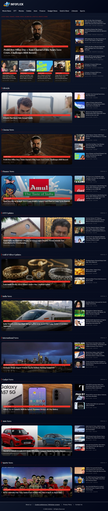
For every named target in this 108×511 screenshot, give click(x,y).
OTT (14, 11)
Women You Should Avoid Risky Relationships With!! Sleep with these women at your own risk (96, 113)
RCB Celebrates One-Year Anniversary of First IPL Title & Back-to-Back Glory (95, 39)
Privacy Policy (67, 505)
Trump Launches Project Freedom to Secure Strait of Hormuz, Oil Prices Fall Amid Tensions (96, 363)
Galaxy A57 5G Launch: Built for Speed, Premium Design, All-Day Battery (95, 56)
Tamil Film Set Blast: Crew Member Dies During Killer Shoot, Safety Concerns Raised (26, 78)
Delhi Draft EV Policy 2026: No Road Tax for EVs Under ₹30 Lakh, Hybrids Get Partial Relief (95, 428)
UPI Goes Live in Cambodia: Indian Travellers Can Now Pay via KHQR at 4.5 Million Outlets (95, 178)
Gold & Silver (64, 11)
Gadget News (52, 11)
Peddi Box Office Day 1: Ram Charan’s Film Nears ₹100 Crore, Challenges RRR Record (32, 51)
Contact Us (78, 505)
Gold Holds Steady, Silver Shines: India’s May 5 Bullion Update (26, 284)
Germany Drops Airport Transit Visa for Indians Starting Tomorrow (29, 367)
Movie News (6, 11)
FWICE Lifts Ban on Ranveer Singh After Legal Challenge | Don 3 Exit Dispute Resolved (95, 48)
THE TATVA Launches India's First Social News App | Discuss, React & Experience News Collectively (95, 386)
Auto (35, 11)
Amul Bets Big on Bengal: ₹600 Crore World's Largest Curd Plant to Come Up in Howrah (36, 201)
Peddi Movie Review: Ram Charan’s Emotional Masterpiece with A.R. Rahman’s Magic (96, 31)
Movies (21, 11)
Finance (42, 11)
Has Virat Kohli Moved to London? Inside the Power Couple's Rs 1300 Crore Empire (95, 488)
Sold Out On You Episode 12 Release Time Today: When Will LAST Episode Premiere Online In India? (96, 238)
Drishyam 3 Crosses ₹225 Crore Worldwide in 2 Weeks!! (93, 65)
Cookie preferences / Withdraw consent (47, 505)
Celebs (28, 11)
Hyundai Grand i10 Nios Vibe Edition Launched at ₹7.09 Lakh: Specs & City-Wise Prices (95, 446)
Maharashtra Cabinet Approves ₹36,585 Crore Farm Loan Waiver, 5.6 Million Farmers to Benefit (96, 312)
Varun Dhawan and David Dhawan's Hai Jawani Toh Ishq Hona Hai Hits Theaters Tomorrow (45, 78)
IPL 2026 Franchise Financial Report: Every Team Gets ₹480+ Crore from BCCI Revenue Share (95, 478)
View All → (103, 88)
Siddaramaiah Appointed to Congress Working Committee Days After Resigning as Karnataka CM (96, 321)
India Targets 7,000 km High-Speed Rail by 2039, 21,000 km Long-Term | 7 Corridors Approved (35, 325)
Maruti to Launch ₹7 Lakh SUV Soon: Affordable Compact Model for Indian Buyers (34, 451)
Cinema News (7, 46)
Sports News (100, 42)
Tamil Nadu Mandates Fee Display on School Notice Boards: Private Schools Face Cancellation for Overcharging (33, 241)
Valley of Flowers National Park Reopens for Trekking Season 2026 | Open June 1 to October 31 (95, 104)
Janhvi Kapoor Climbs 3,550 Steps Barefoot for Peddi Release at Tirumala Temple (9, 78)
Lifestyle (75, 11)
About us (28, 505)
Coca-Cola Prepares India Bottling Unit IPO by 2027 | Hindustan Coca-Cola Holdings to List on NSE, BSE (96, 187)
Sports (82, 11)
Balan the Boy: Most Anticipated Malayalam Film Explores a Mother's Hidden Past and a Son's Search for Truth (95, 22)
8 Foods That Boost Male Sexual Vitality (18, 118)
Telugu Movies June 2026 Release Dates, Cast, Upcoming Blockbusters (61, 77)
